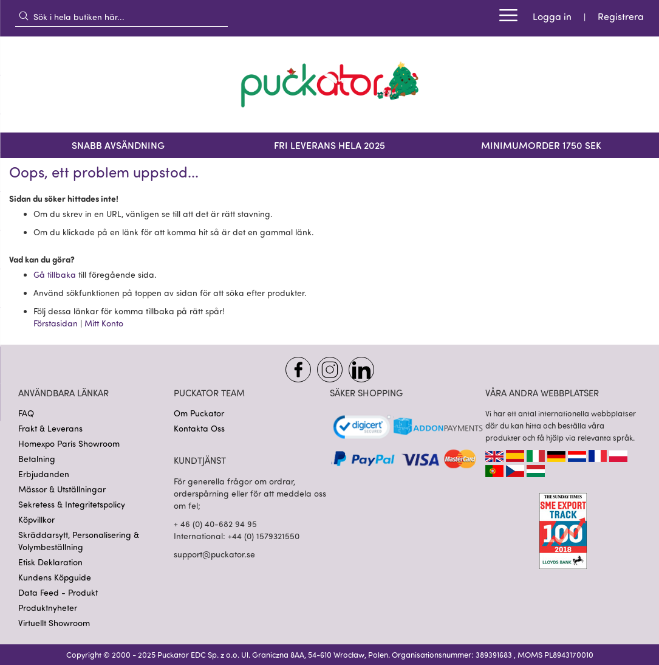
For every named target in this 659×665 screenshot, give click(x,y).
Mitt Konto (103, 323)
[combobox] (121, 16)
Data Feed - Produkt (58, 592)
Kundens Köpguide (54, 577)
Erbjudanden (43, 474)
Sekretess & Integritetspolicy (71, 504)
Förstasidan (56, 323)
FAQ (26, 413)
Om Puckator (199, 413)
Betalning (36, 458)
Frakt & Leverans (50, 428)
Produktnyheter (47, 607)
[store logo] (330, 84)
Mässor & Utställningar (62, 489)
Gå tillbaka (55, 274)
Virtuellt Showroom (54, 623)
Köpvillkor (36, 519)
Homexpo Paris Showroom (69, 443)
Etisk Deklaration (50, 562)
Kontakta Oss (199, 428)
